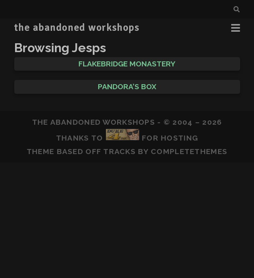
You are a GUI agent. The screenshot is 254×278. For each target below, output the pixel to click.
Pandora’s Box (127, 86)
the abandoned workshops (76, 28)
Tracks (119, 151)
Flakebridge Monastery (127, 63)
